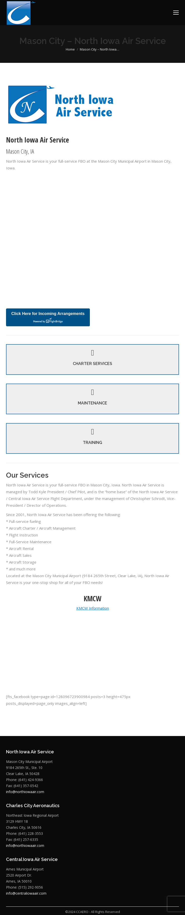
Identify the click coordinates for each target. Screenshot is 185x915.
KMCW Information (92, 601)
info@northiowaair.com (25, 785)
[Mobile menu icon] (176, 13)
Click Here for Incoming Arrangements (48, 317)
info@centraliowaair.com (26, 886)
